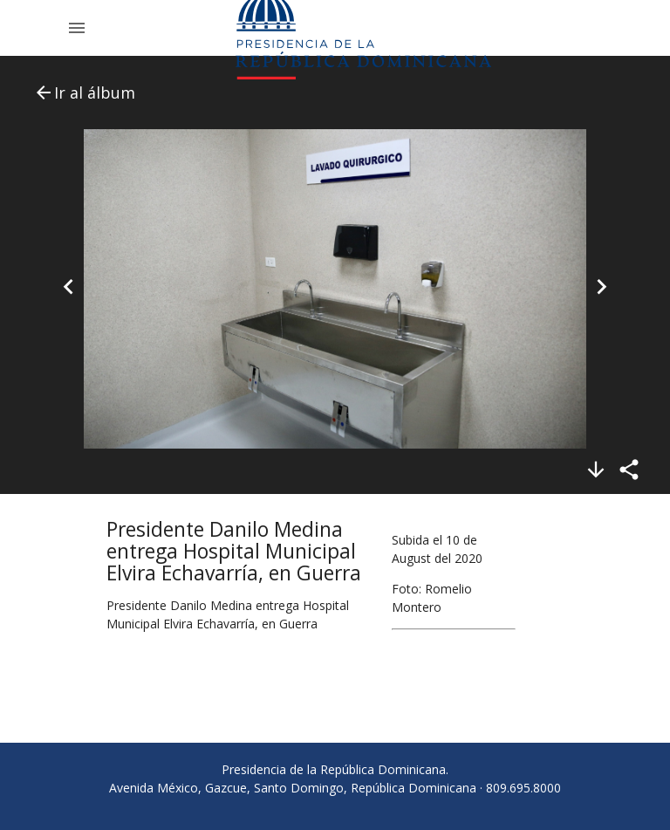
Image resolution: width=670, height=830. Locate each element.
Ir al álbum (84, 92)
